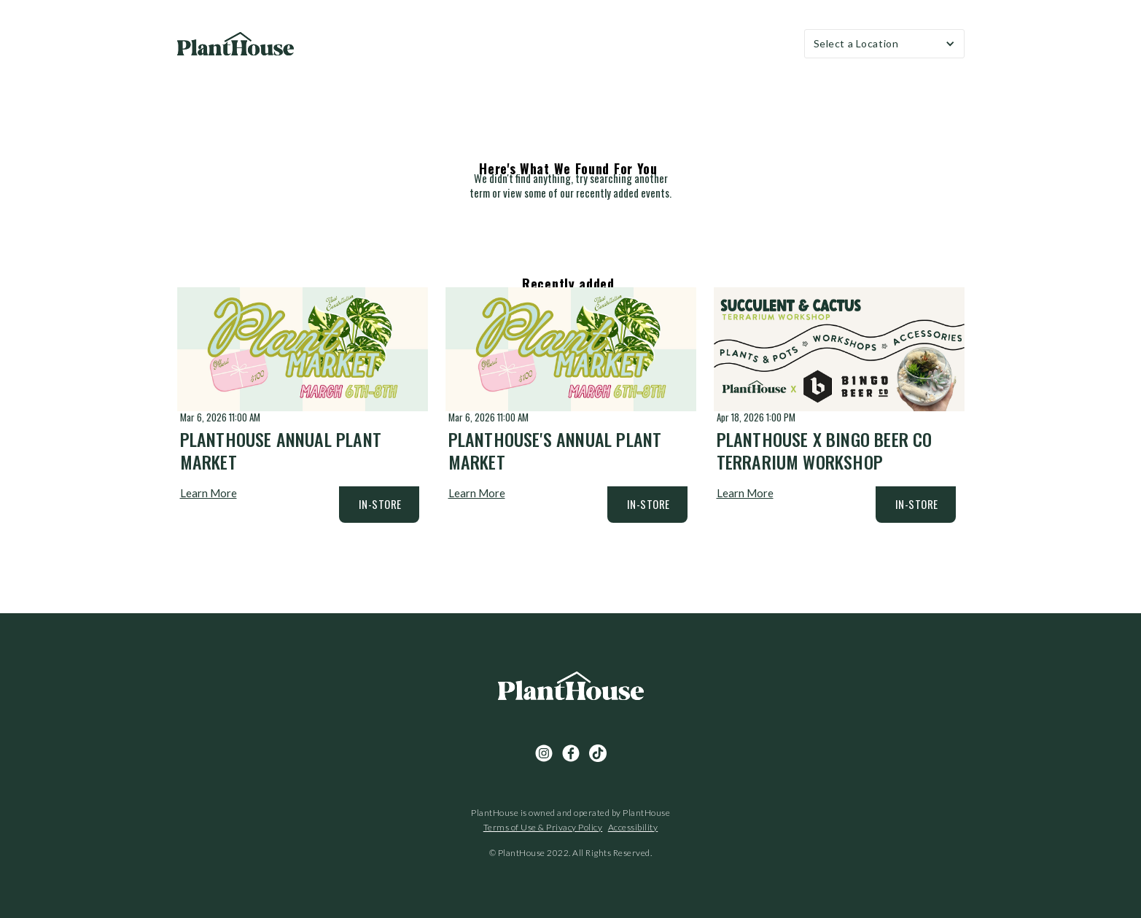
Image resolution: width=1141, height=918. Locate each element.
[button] (884, 43)
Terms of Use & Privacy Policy (543, 827)
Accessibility (633, 827)
